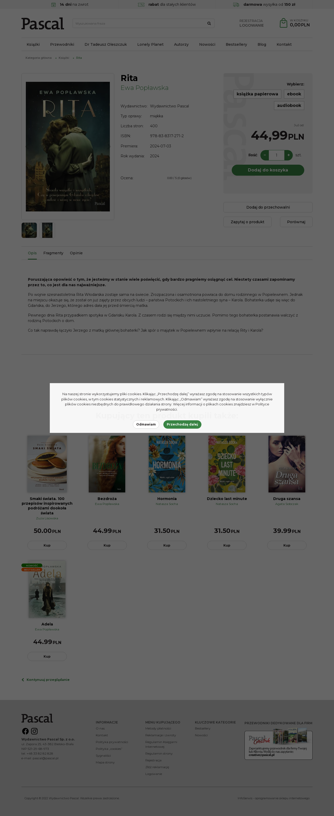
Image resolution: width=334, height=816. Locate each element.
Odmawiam (146, 424)
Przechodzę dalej (182, 424)
